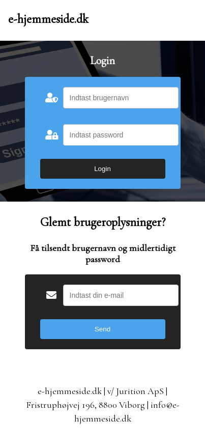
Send (102, 329)
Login (102, 169)
